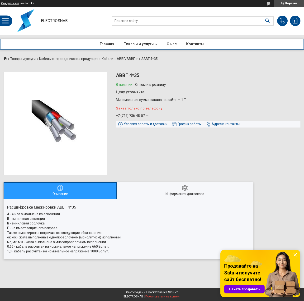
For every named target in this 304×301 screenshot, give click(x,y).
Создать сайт (10, 3)
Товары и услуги (139, 44)
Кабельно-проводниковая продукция (68, 59)
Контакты (195, 44)
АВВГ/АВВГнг (127, 59)
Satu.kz (173, 292)
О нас (172, 44)
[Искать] (267, 20)
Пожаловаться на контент (162, 296)
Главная (107, 44)
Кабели (107, 59)
